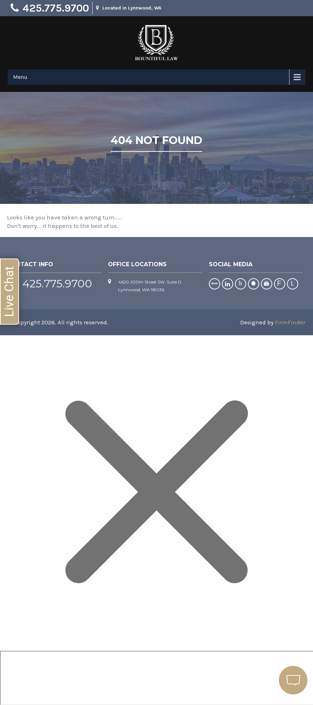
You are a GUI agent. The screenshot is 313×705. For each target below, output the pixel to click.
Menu (20, 77)
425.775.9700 (56, 8)
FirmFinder (290, 322)
